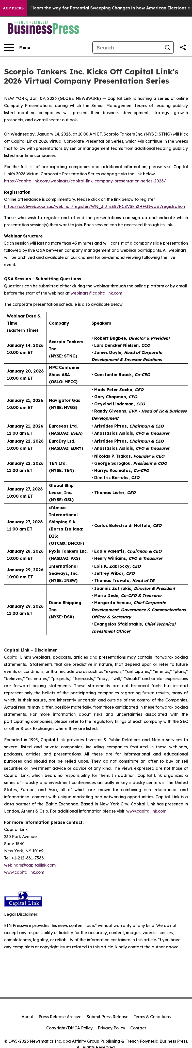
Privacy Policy (111, 1027)
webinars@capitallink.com (30, 865)
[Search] (127, 47)
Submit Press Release (108, 1016)
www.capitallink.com (24, 872)
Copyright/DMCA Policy (69, 1027)
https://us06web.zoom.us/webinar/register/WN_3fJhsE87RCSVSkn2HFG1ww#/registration (94, 206)
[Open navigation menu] (17, 47)
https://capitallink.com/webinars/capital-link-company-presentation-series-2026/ (85, 180)
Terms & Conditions (152, 1016)
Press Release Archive (60, 1016)
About (28, 1016)
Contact (138, 1027)
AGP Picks (13, 8)
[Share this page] (183, 47)
